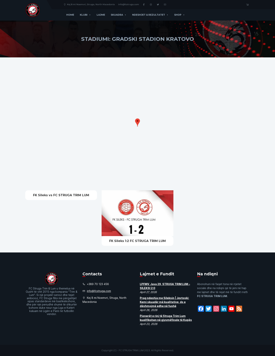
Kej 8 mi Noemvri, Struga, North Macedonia (89, 4)
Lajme (101, 14)
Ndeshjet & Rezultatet (150, 14)
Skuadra (118, 14)
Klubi (85, 14)
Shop (179, 14)
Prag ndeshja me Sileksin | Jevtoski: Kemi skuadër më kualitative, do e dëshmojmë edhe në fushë (164, 302)
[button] (89, 14)
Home (70, 14)
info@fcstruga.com (128, 4)
